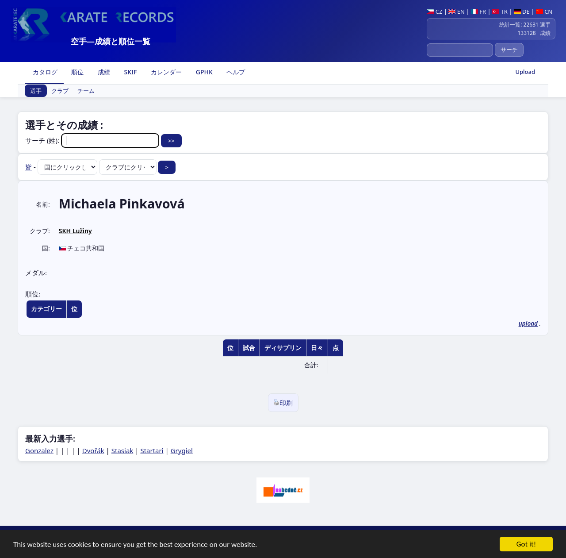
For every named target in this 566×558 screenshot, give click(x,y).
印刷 (283, 402)
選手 (36, 91)
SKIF (129, 72)
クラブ (60, 91)
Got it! (526, 545)
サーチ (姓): (93, 140)
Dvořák (93, 450)
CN (544, 11)
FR (478, 11)
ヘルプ (235, 72)
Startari (151, 450)
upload (528, 323)
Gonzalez (39, 450)
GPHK (203, 72)
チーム (86, 91)
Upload (525, 72)
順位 (77, 72)
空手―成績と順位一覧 (110, 41)
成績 (103, 72)
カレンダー (165, 72)
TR (500, 11)
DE (522, 11)
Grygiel (182, 450)
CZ (434, 11)
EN (456, 11)
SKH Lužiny (75, 231)
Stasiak (122, 450)
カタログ (44, 72)
